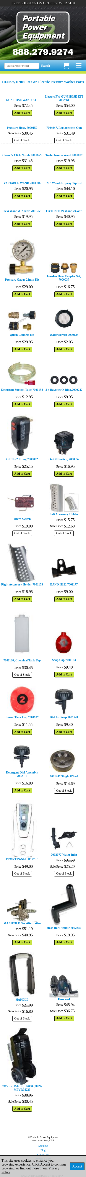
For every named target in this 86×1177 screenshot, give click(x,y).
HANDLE (22, 999)
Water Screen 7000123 (64, 334)
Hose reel (64, 999)
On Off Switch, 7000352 (64, 459)
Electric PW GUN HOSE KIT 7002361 (64, 98)
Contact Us (43, 1154)
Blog (43, 1150)
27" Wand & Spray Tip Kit (64, 183)
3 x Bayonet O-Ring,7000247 (63, 389)
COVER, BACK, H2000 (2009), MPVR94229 (22, 1088)
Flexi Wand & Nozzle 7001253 (22, 211)
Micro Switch (22, 519)
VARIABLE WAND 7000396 (22, 183)
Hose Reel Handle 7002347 (64, 927)
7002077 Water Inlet (64, 854)
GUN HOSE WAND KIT (22, 100)
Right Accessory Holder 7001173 (22, 584)
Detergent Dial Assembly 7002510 (22, 774)
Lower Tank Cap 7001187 (22, 717)
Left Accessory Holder (64, 514)
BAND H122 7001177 (64, 584)
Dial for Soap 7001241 (64, 717)
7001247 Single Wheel (64, 776)
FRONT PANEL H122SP (22, 859)
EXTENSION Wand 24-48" (64, 211)
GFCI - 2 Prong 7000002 (22, 459)
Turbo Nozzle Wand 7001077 (64, 155)
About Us (43, 1145)
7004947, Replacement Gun (64, 127)
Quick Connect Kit (22, 334)
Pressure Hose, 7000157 (22, 127)
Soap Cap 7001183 (64, 660)
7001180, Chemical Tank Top (22, 660)
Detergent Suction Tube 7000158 (22, 389)
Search (45, 65)
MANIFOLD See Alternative (22, 923)
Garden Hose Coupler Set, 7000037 (64, 278)
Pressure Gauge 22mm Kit (22, 279)
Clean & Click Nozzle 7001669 (22, 155)
